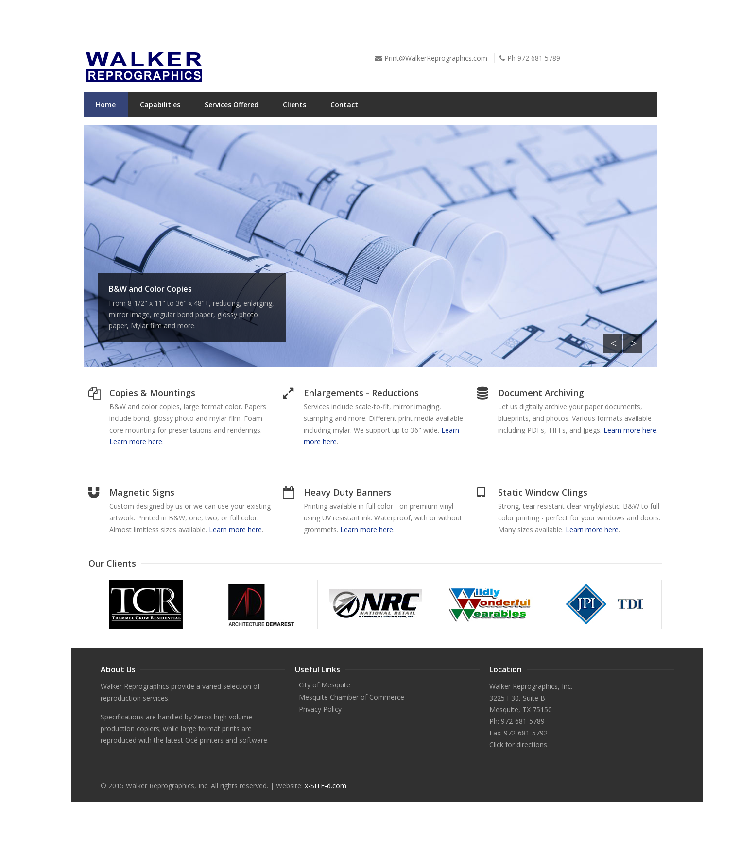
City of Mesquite (324, 684)
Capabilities (160, 104)
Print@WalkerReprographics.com (435, 58)
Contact (344, 104)
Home (106, 104)
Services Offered (231, 104)
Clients (294, 104)
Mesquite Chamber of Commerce (351, 696)
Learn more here (135, 441)
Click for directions (518, 744)
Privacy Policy (320, 709)
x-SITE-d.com (325, 785)
